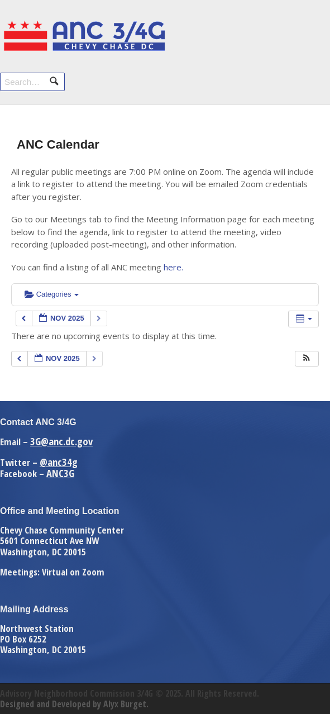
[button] (306, 358)
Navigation (306, 32)
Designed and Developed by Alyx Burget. (74, 704)
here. (173, 267)
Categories (52, 294)
